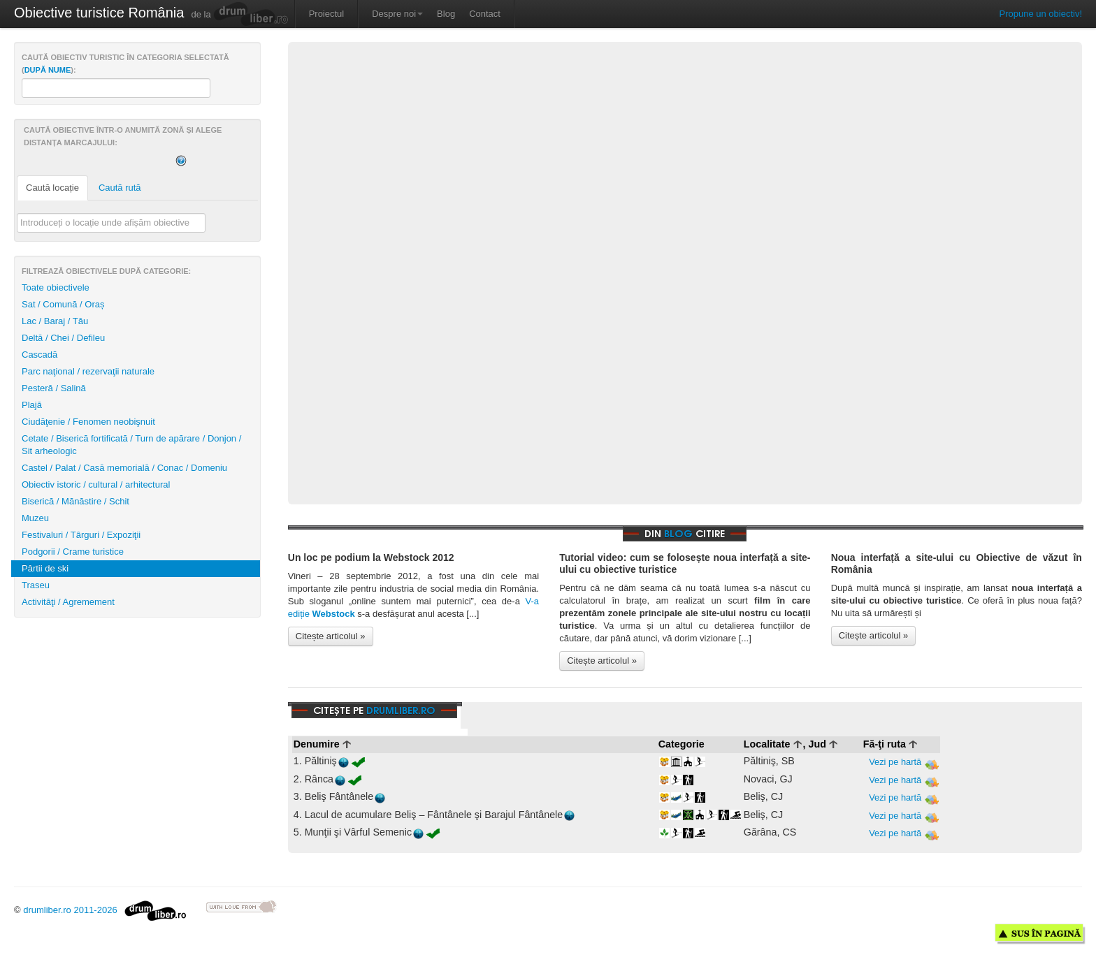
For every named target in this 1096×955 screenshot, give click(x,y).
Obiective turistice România (99, 12)
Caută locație (52, 187)
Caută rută (120, 187)
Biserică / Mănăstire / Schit (75, 501)
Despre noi (397, 13)
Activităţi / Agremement (68, 602)
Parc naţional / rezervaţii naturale (88, 371)
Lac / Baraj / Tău (55, 321)
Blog (446, 13)
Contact (484, 13)
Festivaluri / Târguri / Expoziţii (81, 535)
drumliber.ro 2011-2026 (104, 910)
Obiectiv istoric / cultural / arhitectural (96, 484)
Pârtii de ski (45, 568)
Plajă (32, 405)
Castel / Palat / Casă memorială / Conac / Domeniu (124, 467)
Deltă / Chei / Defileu (63, 338)
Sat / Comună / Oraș (63, 304)
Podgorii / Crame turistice (73, 551)
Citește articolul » (331, 636)
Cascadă (39, 354)
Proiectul (327, 13)
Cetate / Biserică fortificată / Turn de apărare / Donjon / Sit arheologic (131, 444)
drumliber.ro (400, 710)
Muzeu (35, 518)
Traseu (36, 585)
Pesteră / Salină (54, 388)
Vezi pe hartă (904, 763)
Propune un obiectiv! (1040, 13)
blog (678, 533)
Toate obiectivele (55, 287)
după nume (47, 70)
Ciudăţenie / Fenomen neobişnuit (88, 421)
